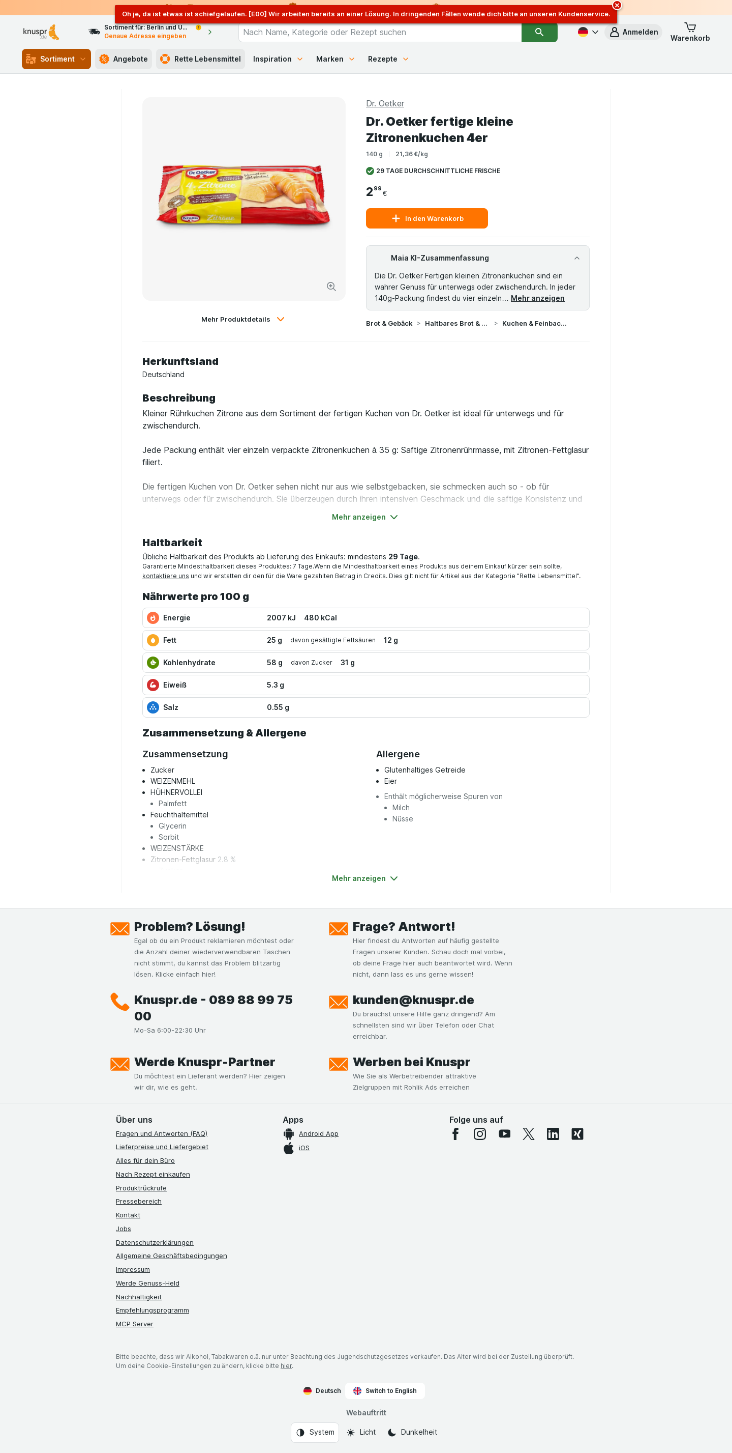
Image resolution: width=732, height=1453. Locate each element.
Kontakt (128, 1215)
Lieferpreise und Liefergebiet (162, 1147)
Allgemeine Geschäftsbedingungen (171, 1255)
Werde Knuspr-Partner (205, 1062)
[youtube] (504, 1134)
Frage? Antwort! (404, 926)
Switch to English (385, 1391)
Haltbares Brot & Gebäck (457, 323)
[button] (633, 32)
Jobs (123, 1228)
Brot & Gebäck (389, 323)
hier (286, 1366)
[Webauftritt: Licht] (360, 1432)
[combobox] (380, 32)
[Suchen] (540, 32)
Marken (336, 58)
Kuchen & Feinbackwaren (534, 323)
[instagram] (480, 1134)
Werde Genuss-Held (147, 1283)
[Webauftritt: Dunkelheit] (412, 1432)
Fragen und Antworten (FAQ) (161, 1133)
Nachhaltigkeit (139, 1297)
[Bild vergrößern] (331, 286)
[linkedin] (553, 1134)
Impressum (133, 1269)
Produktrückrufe (141, 1188)
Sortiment (56, 59)
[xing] (577, 1134)
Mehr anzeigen (538, 298)
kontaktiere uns (165, 576)
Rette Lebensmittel (200, 59)
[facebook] (455, 1134)
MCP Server (135, 1324)
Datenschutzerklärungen (155, 1242)
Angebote (123, 59)
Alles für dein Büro (145, 1160)
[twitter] (529, 1134)
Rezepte (389, 58)
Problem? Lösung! (190, 926)
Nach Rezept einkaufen (153, 1174)
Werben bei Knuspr (412, 1062)
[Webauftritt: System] (315, 1432)
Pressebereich (139, 1201)
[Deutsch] (587, 32)
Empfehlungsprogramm (152, 1310)
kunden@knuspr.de (413, 999)
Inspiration (278, 58)
